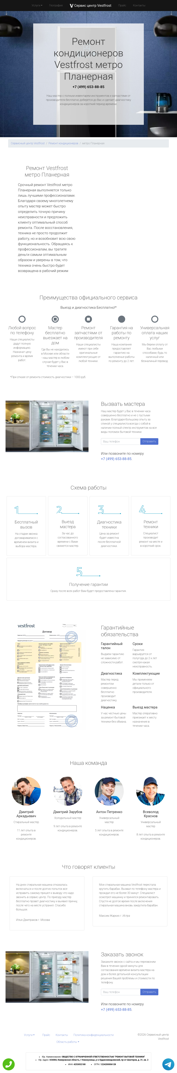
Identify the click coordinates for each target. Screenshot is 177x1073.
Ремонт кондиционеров (63, 143)
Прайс (122, 5)
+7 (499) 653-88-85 (88, 87)
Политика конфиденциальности (93, 1035)
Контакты (139, 5)
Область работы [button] (66, 1042)
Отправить (149, 441)
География (56, 5)
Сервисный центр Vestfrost (28, 143)
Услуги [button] (36, 5)
